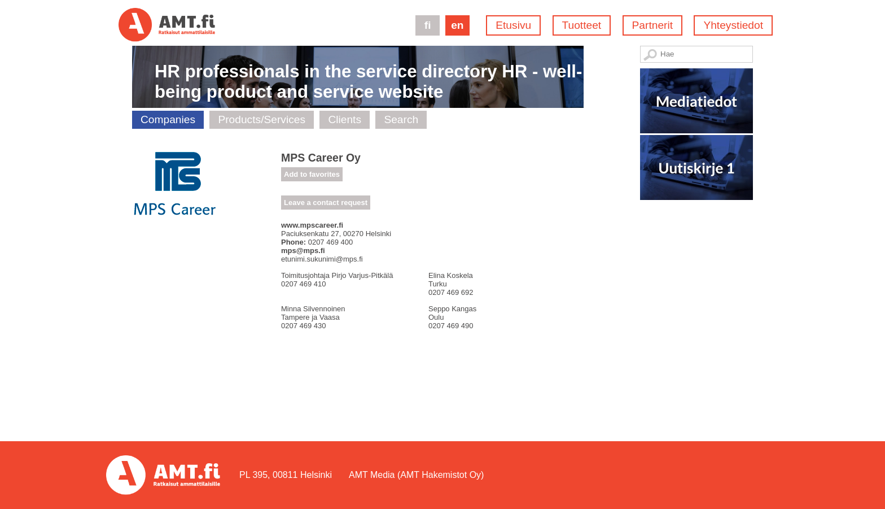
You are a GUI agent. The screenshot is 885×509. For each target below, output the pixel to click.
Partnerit (652, 25)
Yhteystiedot (733, 25)
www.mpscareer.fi (312, 225)
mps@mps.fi (303, 250)
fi (427, 25)
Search (401, 119)
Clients (344, 119)
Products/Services (261, 119)
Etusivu (513, 25)
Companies (168, 119)
